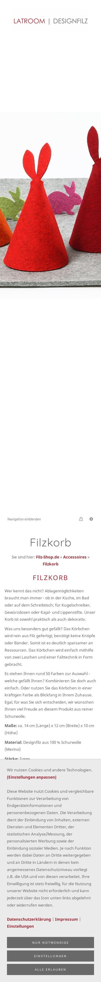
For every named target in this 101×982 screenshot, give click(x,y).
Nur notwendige (50, 942)
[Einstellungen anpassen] (31, 777)
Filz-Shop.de (47, 557)
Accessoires (75, 557)
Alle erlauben (50, 969)
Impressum (66, 919)
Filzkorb (51, 564)
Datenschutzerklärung (29, 919)
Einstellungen (20, 926)
